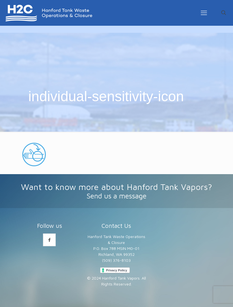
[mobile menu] (204, 13)
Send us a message (116, 196)
